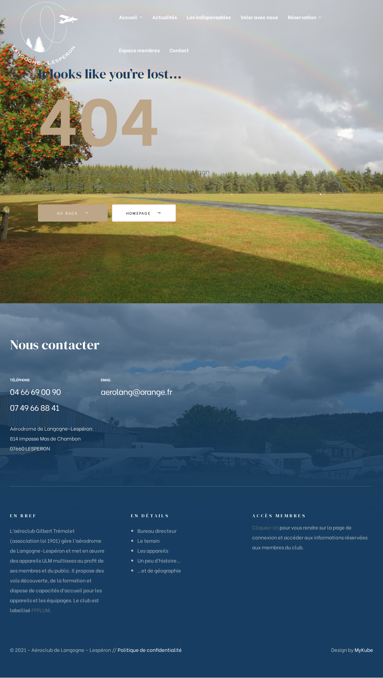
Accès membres (279, 515)
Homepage (148, 213)
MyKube (364, 649)
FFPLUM (40, 610)
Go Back (73, 213)
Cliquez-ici (265, 527)
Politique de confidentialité (150, 649)
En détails (150, 515)
